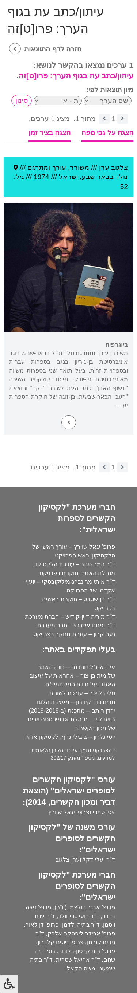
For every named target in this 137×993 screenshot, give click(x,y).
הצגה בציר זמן (49, 132)
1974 (41, 177)
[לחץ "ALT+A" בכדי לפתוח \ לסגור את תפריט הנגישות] (9, 984)
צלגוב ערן (113, 167)
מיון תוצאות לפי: (109, 90)
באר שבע (95, 177)
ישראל (68, 177)
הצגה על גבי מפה (107, 132)
